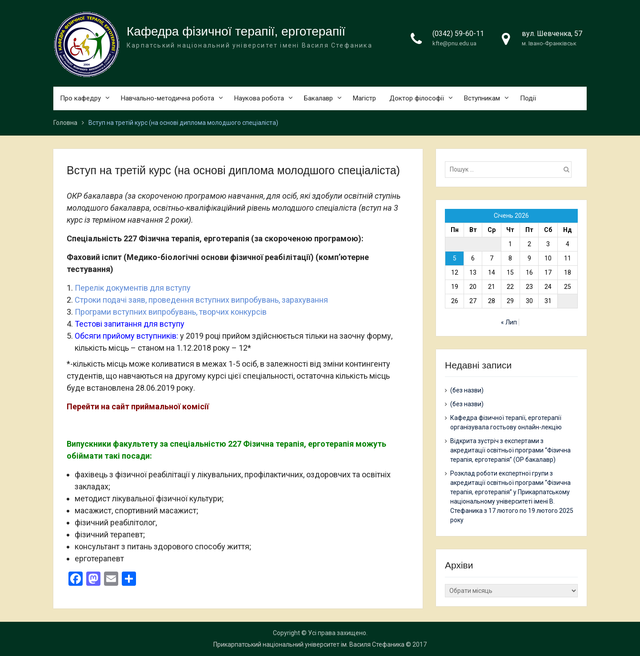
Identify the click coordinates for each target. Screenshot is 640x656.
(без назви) (467, 390)
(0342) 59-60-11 (458, 33)
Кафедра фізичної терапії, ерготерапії (236, 31)
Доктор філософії (416, 98)
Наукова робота (259, 98)
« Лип (509, 322)
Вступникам (482, 98)
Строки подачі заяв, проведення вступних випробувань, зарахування (201, 299)
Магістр (364, 98)
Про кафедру (80, 98)
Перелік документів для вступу (133, 287)
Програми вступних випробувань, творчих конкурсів (171, 311)
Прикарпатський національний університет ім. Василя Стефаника (308, 644)
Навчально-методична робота (167, 98)
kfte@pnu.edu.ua (454, 43)
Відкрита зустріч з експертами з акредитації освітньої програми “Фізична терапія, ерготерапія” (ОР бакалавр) (510, 450)
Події (528, 98)
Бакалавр (318, 98)
